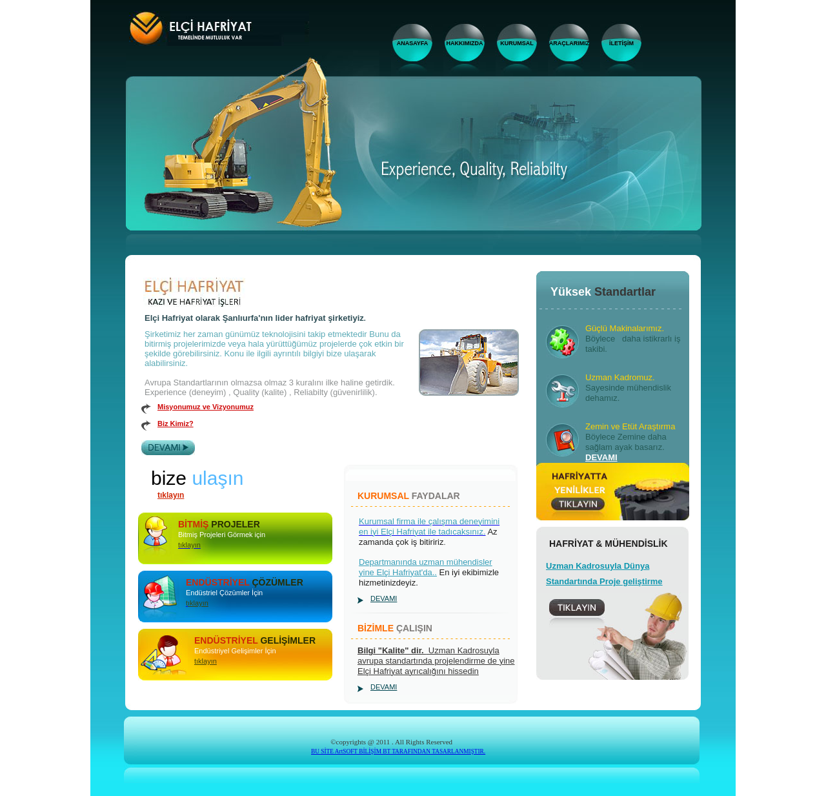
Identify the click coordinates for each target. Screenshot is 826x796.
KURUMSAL (517, 43)
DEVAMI (383, 598)
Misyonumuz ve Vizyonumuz (205, 407)
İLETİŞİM (621, 43)
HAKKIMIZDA (465, 43)
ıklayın (198, 603)
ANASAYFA (412, 43)
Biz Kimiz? (175, 423)
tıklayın (170, 495)
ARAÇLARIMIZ (569, 43)
